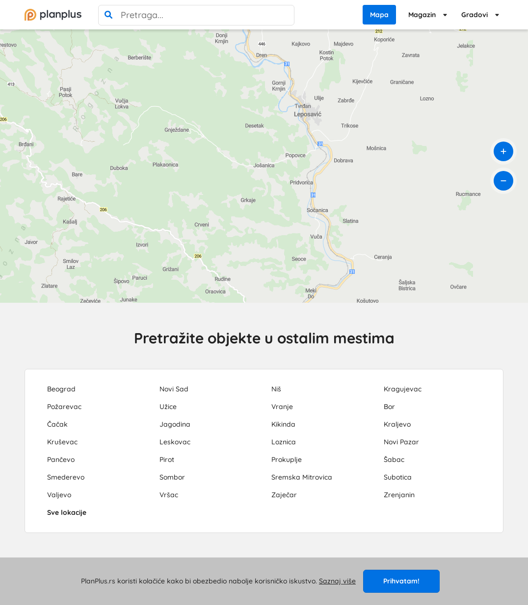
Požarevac (64, 406)
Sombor (172, 477)
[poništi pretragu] (284, 15)
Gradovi (474, 14)
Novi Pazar (401, 441)
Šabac (394, 459)
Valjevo (59, 494)
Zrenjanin (399, 494)
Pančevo (61, 459)
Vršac (168, 494)
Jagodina (174, 424)
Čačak (57, 424)
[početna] (53, 14)
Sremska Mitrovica (301, 477)
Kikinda (283, 424)
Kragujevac (403, 389)
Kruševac (62, 441)
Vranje (282, 406)
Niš (276, 389)
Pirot (166, 459)
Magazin (422, 14)
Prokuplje (286, 459)
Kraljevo (397, 424)
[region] (264, 166)
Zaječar (284, 494)
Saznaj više (337, 581)
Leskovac (174, 441)
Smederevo (65, 477)
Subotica (398, 477)
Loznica (283, 441)
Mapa (379, 14)
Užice (168, 406)
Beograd (61, 389)
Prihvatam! (401, 581)
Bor (389, 406)
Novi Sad (173, 389)
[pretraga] (108, 15)
